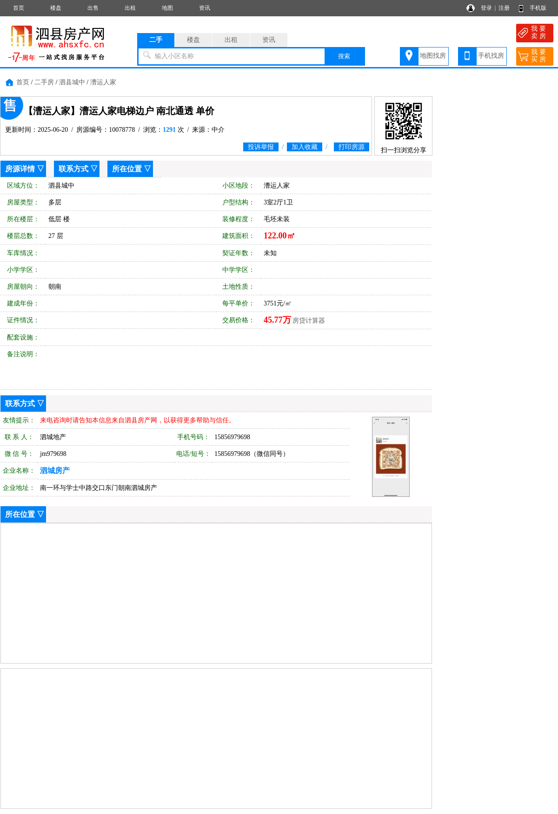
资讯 (204, 8)
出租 (130, 8)
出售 (93, 8)
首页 (18, 8)
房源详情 (20, 169)
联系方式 (73, 169)
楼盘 (55, 8)
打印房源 (352, 146)
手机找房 (491, 55)
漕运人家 (103, 82)
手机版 (538, 8)
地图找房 (433, 55)
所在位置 (127, 169)
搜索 (344, 56)
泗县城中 (72, 82)
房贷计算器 (308, 320)
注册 (504, 8)
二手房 (44, 82)
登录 (486, 8)
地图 (167, 8)
